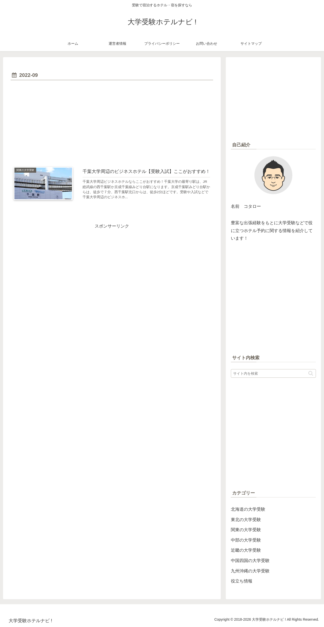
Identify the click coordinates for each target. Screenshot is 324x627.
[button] (310, 373)
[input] (273, 373)
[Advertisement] (112, 119)
